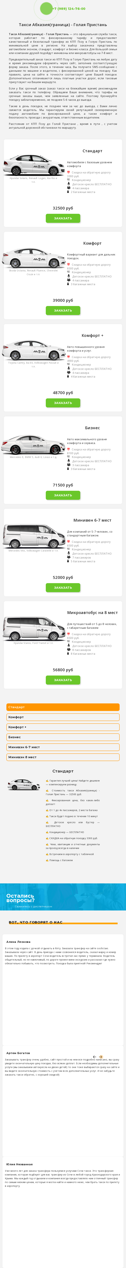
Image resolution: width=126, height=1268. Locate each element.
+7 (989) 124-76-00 (63, 9)
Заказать (63, 218)
